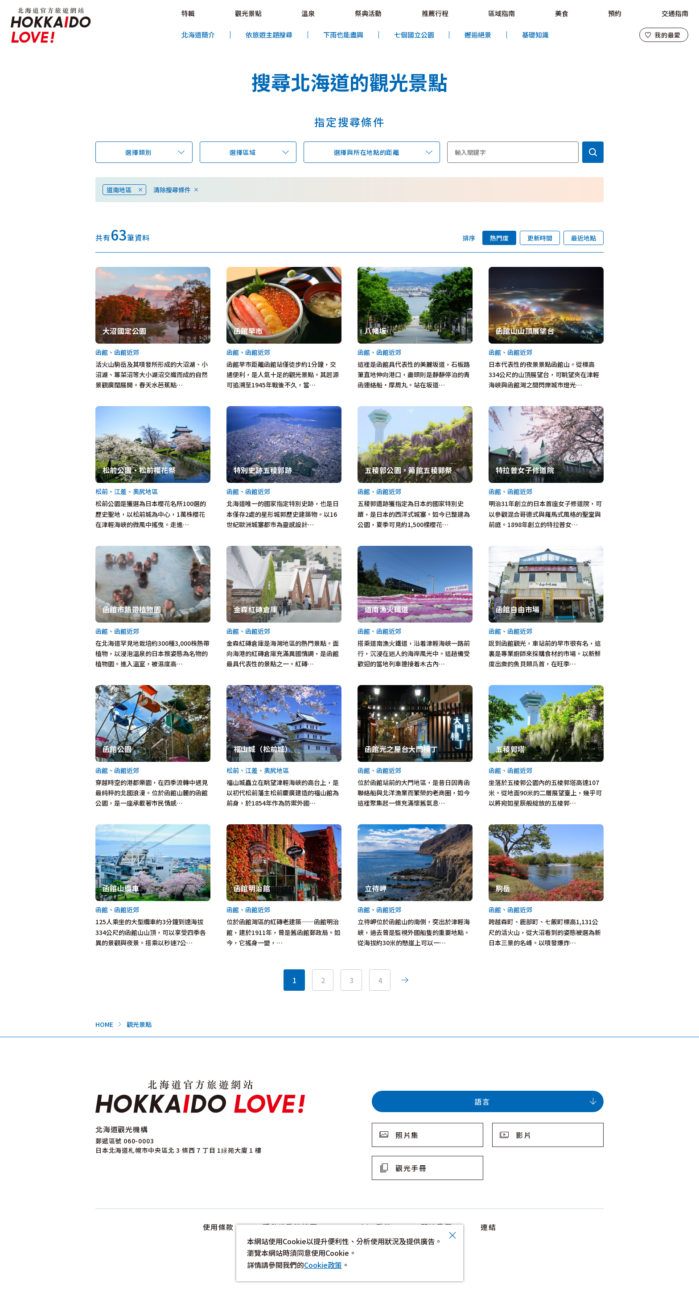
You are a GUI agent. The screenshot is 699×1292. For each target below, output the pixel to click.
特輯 (188, 13)
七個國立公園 (414, 34)
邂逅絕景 (478, 34)
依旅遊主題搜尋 (269, 34)
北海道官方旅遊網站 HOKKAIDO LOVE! (51, 25)
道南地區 (119, 189)
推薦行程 (435, 13)
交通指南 (675, 13)
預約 (614, 13)
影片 (523, 1135)
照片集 (407, 1135)
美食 (561, 13)
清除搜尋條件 (172, 190)
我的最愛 (667, 34)
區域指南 (501, 13)
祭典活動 (368, 13)
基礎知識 (535, 34)
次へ (404, 980)
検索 (593, 152)
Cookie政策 (323, 1264)
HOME (104, 1024)
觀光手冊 (411, 1168)
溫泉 (308, 13)
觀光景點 (248, 13)
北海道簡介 (198, 34)
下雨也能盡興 (343, 34)
